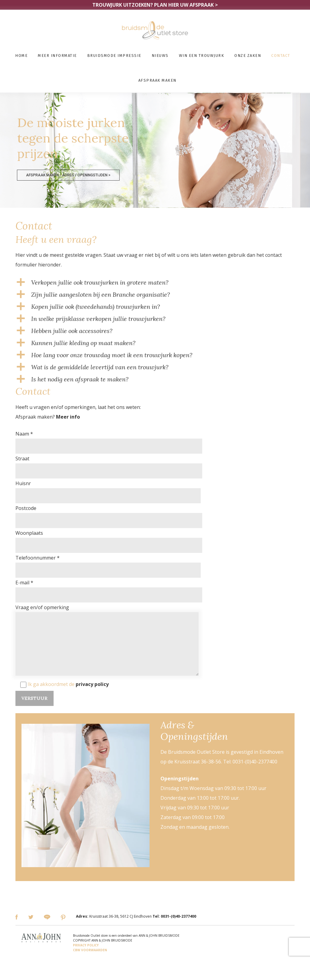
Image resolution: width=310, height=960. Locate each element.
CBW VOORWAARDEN (90, 950)
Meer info (68, 416)
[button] (155, 282)
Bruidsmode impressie (114, 55)
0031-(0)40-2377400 (178, 916)
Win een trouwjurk (201, 55)
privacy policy (92, 684)
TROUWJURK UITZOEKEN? (155, 5)
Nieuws (160, 55)
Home (21, 55)
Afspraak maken (157, 80)
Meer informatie (57, 55)
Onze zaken (247, 55)
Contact (280, 55)
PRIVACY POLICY (86, 945)
